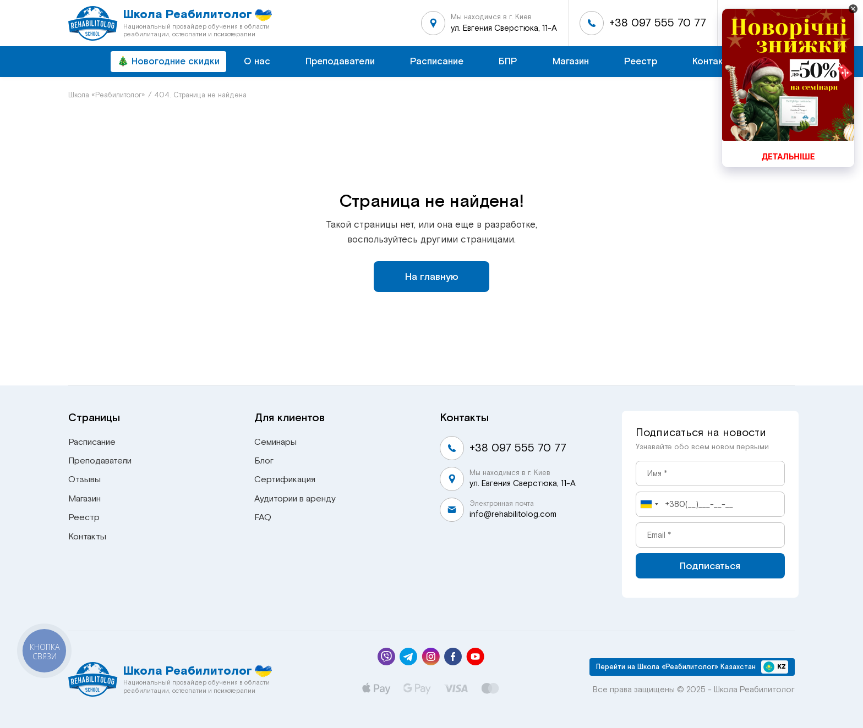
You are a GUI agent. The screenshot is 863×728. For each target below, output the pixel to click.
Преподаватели (340, 61)
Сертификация (284, 479)
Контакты (713, 61)
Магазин (571, 61)
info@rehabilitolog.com (512, 514)
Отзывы (84, 479)
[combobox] (649, 504)
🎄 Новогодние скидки (168, 61)
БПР (508, 61)
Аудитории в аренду (295, 498)
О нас (257, 61)
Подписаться (710, 566)
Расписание (436, 61)
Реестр (640, 61)
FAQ (262, 517)
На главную (431, 277)
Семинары (275, 442)
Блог (264, 460)
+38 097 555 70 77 (657, 23)
